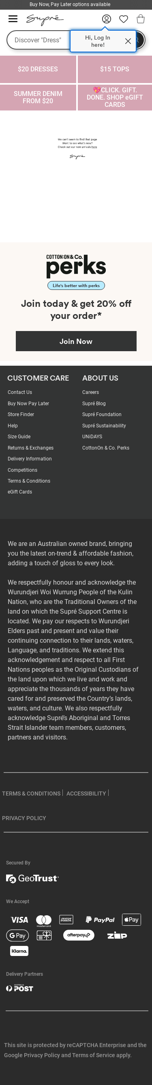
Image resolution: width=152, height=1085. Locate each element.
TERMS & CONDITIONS (31, 793)
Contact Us (20, 392)
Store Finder (21, 414)
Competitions (22, 470)
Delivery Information (30, 459)
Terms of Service (93, 1055)
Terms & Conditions (29, 481)
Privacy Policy (42, 1055)
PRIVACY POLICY (24, 818)
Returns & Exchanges (31, 448)
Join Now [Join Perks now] (76, 341)
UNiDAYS (92, 436)
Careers (90, 392)
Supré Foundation (102, 414)
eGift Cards (20, 492)
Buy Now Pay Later (28, 403)
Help (13, 426)
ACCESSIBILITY (86, 793)
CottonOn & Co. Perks (105, 448)
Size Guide (19, 436)
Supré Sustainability (104, 426)
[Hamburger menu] (13, 19)
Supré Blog (94, 403)
